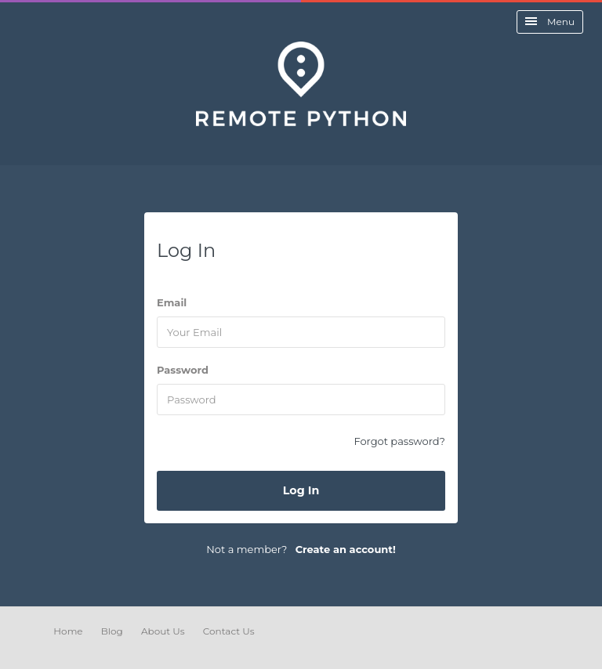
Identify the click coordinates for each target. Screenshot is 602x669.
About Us (163, 631)
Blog (112, 631)
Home (67, 631)
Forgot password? (399, 441)
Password (183, 369)
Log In (301, 490)
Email (172, 302)
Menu (550, 21)
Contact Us (229, 631)
